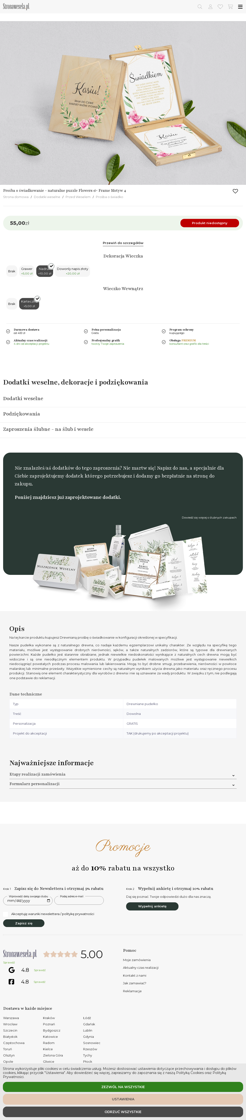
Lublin (87, 1030)
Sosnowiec (91, 1043)
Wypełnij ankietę (152, 906)
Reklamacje (132, 991)
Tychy (87, 1055)
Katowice (50, 1036)
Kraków (49, 1018)
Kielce (48, 1049)
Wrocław (10, 1024)
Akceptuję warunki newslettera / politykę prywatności (48, 914)
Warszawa (11, 1018)
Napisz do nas (172, 468)
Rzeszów (90, 1049)
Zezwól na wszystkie (123, 1087)
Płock (87, 1061)
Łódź (87, 1018)
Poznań (49, 1024)
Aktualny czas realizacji (141, 967)
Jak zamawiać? (134, 983)
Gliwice (48, 1061)
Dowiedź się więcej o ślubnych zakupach (209, 517)
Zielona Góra (53, 1055)
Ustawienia (123, 1099)
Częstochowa (14, 1043)
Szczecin (10, 1030)
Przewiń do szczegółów (123, 243)
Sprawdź (9, 962)
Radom (49, 1043)
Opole (8, 1061)
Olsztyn (9, 1055)
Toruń (7, 1049)
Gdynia (88, 1036)
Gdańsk (89, 1024)
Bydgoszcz (51, 1030)
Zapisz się (23, 923)
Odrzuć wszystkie (123, 1112)
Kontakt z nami (134, 975)
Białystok (10, 1036)
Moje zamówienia (137, 960)
